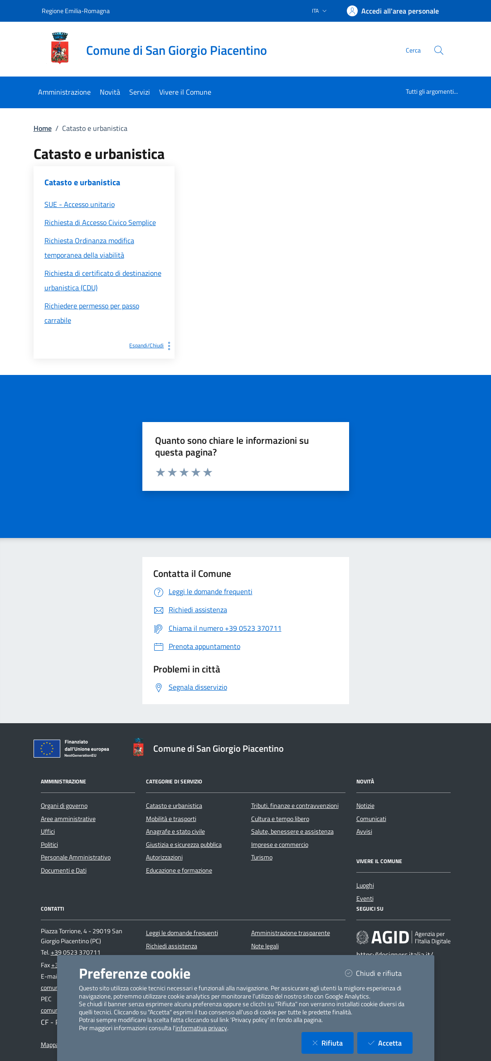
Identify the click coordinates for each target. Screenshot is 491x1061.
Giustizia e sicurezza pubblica (184, 845)
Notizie (365, 806)
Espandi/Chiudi (152, 345)
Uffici (48, 831)
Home (43, 128)
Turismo (261, 857)
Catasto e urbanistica (174, 806)
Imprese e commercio (279, 845)
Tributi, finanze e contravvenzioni (295, 806)
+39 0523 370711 (76, 952)
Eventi (365, 898)
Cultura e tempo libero (280, 819)
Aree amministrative (68, 819)
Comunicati (371, 819)
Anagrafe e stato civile (175, 831)
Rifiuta (333, 1042)
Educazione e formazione (179, 870)
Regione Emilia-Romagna (76, 10)
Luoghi (365, 885)
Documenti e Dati (64, 870)
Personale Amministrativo (76, 857)
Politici (49, 845)
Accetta (390, 1042)
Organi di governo (64, 806)
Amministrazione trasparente (290, 933)
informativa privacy (201, 1028)
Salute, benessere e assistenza (292, 831)
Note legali (265, 946)
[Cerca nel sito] (439, 50)
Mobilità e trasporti (171, 819)
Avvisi (364, 831)
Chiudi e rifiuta (379, 973)
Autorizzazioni (164, 857)
